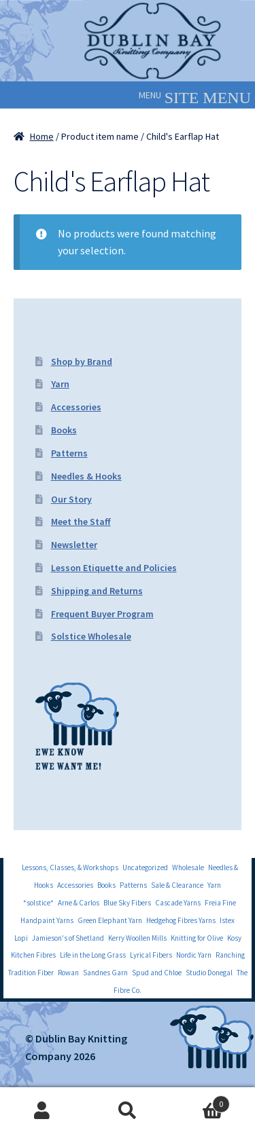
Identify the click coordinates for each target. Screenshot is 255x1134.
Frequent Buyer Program (102, 614)
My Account (42, 1111)
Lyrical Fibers (151, 955)
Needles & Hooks (86, 476)
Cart (200, 1101)
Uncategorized (145, 867)
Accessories (76, 407)
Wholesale (188, 867)
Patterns (69, 453)
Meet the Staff (81, 521)
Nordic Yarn (193, 955)
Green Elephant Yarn (110, 920)
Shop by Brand (81, 361)
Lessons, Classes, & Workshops (70, 867)
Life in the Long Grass (93, 955)
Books (64, 430)
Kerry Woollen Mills (137, 938)
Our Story (71, 499)
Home (42, 136)
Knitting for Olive (197, 938)
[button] (150, 95)
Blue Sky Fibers (127, 902)
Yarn (60, 384)
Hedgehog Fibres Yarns (181, 920)
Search (127, 1111)
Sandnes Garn (105, 972)
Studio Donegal (209, 972)
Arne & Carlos (78, 902)
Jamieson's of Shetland (68, 938)
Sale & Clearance (177, 885)
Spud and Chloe (157, 972)
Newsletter (74, 545)
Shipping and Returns (97, 591)
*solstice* (38, 902)
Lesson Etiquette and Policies (114, 568)
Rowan (68, 972)
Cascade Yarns (178, 902)
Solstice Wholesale (91, 636)
